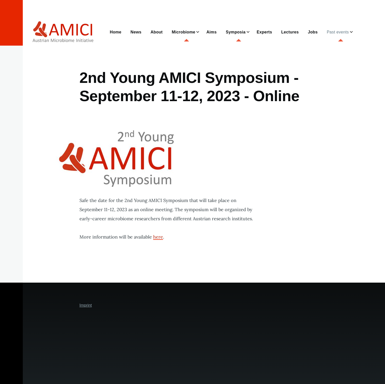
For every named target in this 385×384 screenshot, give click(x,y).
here (158, 237)
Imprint (85, 305)
